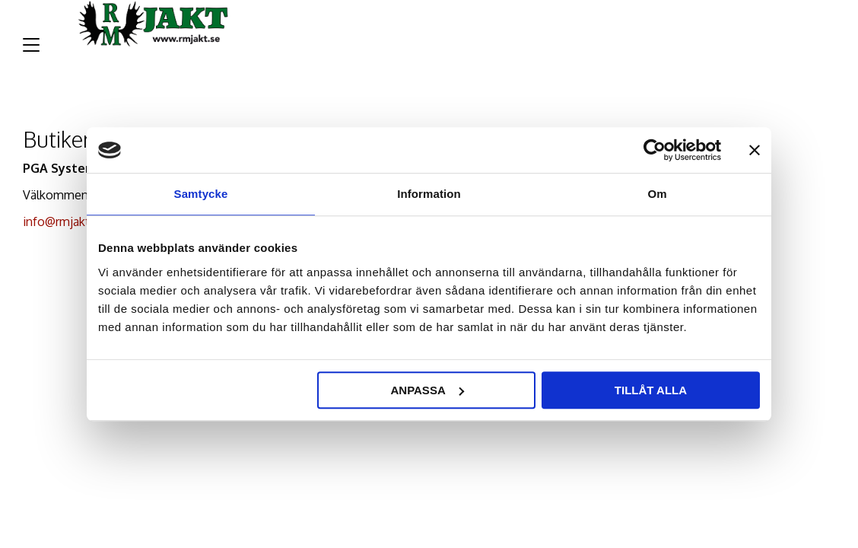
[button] (28, 50)
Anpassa (426, 390)
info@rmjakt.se (64, 221)
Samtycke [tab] (201, 193)
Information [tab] (429, 193)
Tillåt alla (651, 390)
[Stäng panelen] (754, 150)
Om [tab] (656, 193)
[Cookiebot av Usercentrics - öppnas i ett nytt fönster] (654, 150)
